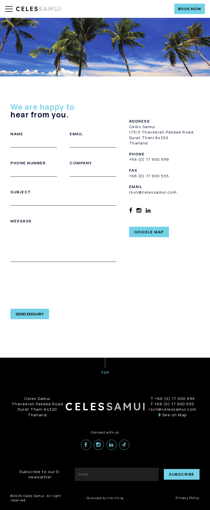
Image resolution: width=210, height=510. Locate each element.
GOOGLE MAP (149, 232)
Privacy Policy (188, 498)
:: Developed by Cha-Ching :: (105, 498)
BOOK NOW (189, 8)
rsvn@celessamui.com (153, 192)
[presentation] (49, 286)
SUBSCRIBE (181, 474)
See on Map (172, 415)
